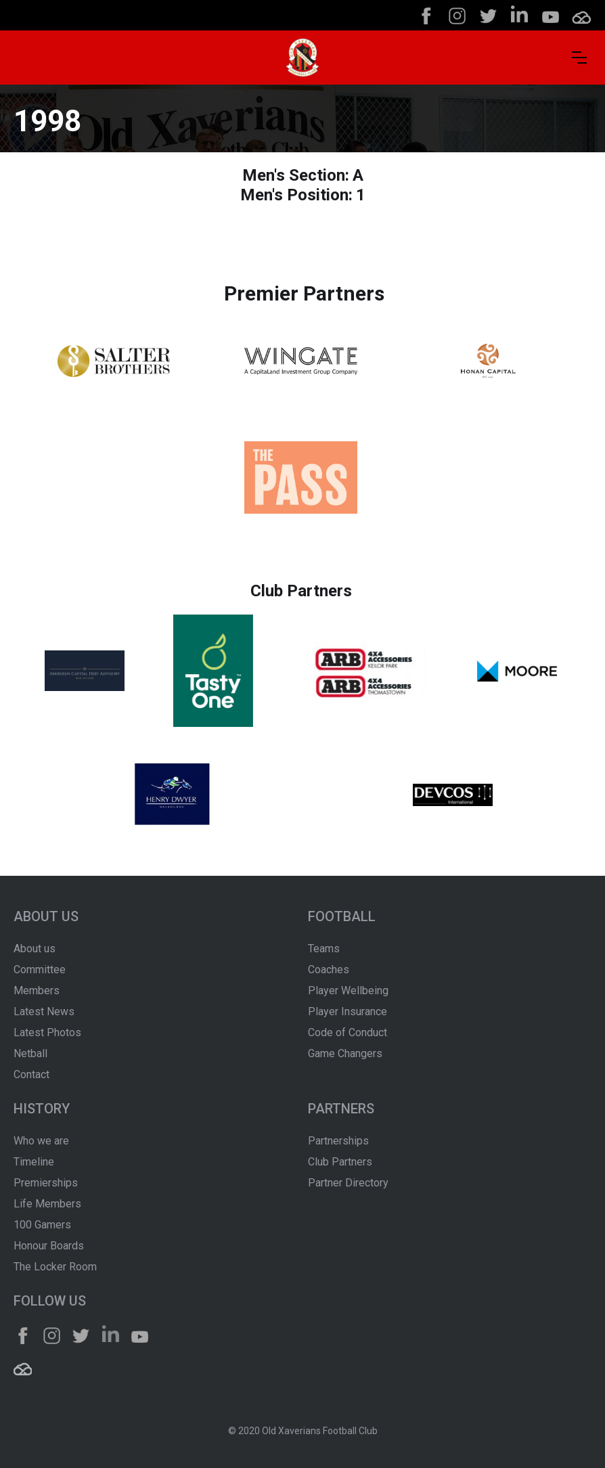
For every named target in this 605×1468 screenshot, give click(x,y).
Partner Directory (348, 1182)
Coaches (328, 969)
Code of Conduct (347, 1032)
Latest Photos (47, 1032)
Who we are (41, 1140)
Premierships (46, 1182)
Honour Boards (49, 1245)
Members (37, 990)
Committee (40, 969)
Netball (30, 1053)
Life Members (47, 1203)
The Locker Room (55, 1266)
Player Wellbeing (348, 990)
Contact (31, 1074)
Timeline (34, 1161)
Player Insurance (347, 1011)
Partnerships (338, 1140)
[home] (302, 57)
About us (34, 948)
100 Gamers (42, 1224)
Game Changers (345, 1053)
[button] (579, 57)
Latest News (44, 1011)
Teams (324, 948)
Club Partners (340, 1161)
